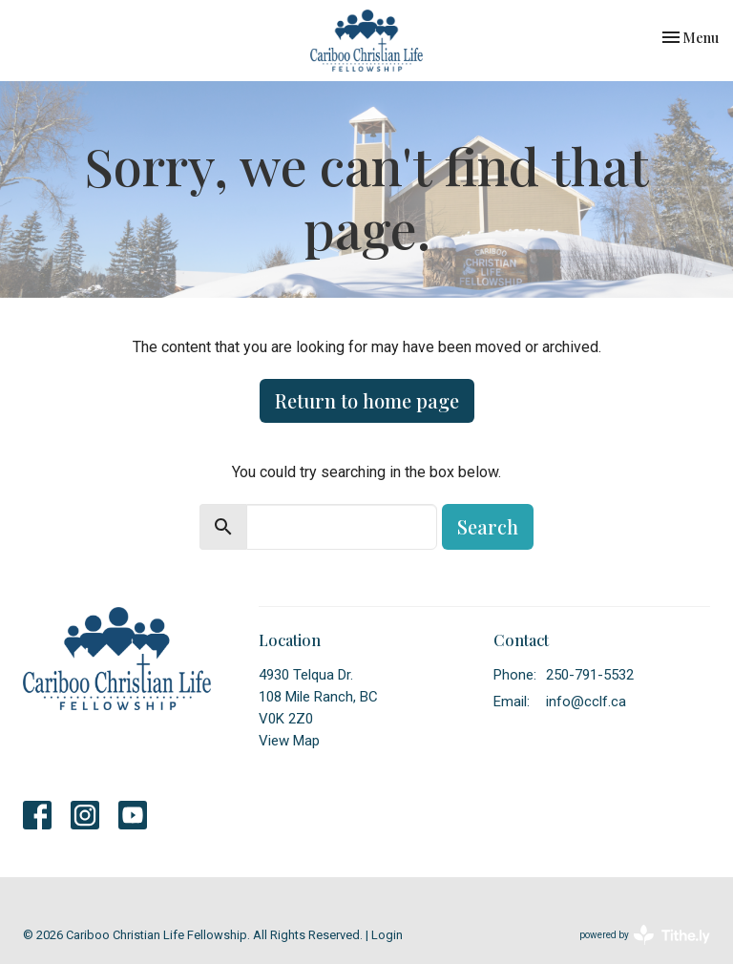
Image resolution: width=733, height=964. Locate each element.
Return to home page (367, 400)
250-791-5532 (590, 674)
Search (487, 526)
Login (387, 935)
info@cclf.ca (586, 701)
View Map (289, 740)
